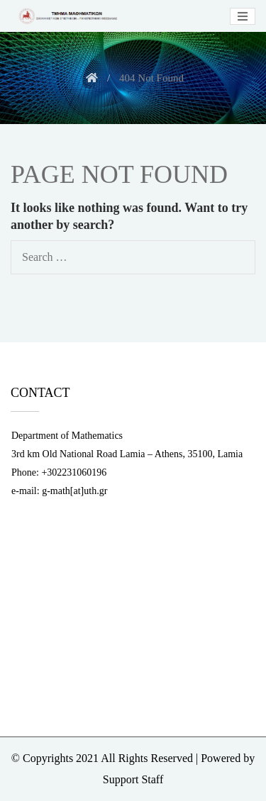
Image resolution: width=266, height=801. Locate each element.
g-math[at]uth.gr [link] (74, 491)
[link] (67, 16)
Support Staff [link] (133, 779)
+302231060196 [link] (73, 472)
